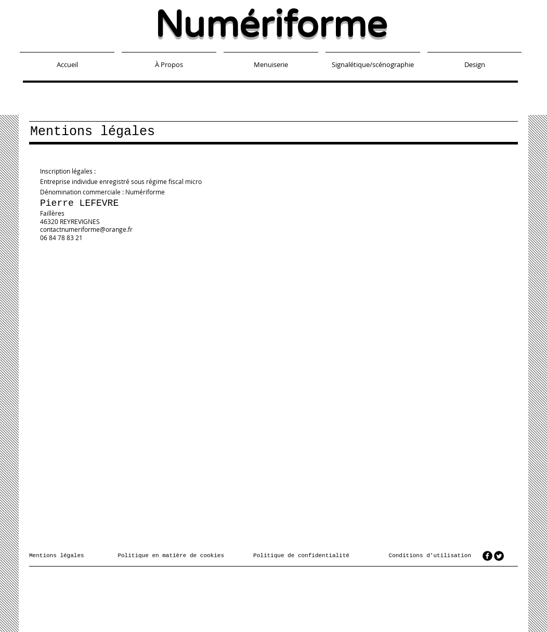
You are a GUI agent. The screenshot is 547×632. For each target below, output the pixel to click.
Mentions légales (56, 555)
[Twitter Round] (499, 556)
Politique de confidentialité (301, 555)
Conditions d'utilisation (430, 555)
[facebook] (487, 556)
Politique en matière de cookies (172, 555)
